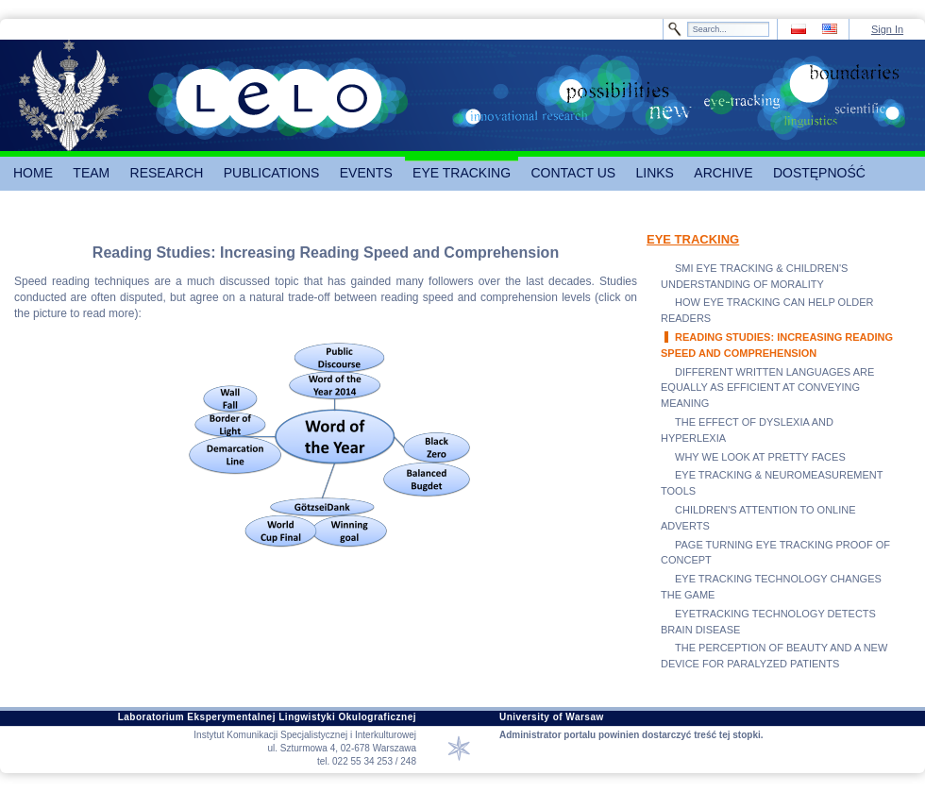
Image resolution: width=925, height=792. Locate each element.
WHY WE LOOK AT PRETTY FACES (760, 457)
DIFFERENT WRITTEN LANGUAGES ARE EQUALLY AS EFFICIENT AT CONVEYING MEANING (767, 388)
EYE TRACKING (693, 239)
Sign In (887, 29)
